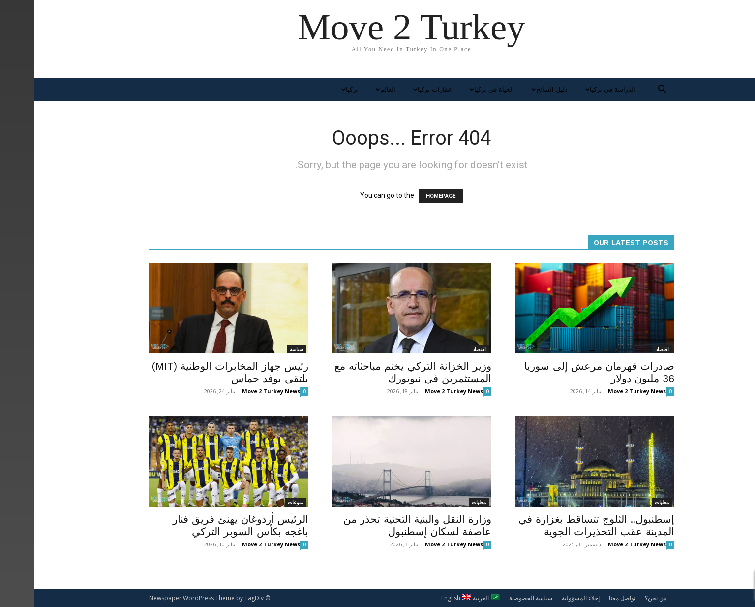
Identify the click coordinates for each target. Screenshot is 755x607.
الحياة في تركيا (456, 89)
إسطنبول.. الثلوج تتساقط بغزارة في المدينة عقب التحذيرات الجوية (562, 525)
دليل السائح (514, 89)
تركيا (314, 89)
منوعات (261, 502)
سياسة (262, 349)
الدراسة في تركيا (575, 89)
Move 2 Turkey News (237, 391)
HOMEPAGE (407, 196)
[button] (628, 90)
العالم (350, 89)
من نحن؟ (622, 598)
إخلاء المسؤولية (547, 598)
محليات (445, 502)
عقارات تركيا (397, 89)
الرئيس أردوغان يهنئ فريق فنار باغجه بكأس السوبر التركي (206, 525)
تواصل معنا (588, 598)
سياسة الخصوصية (496, 598)
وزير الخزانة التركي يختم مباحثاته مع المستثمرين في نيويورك (379, 372)
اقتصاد (445, 349)
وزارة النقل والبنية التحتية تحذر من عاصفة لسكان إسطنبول (383, 525)
